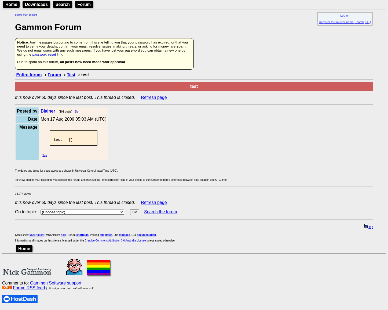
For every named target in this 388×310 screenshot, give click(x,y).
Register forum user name (336, 22)
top (368, 228)
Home (11, 4)
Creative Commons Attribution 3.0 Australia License (115, 242)
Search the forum (160, 213)
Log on (344, 15)
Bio (76, 111)
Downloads (36, 4)
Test (71, 75)
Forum (84, 4)
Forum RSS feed (29, 289)
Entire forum (29, 75)
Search (63, 4)
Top (44, 156)
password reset (44, 54)
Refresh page (154, 97)
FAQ (368, 22)
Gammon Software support (55, 284)
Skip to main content (26, 14)
